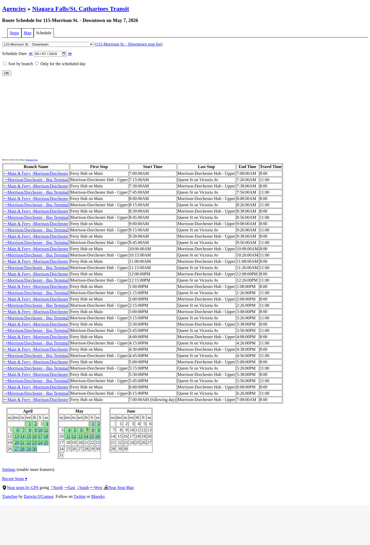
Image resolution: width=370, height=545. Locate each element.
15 (29, 437)
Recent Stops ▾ (14, 479)
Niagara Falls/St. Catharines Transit (80, 8)
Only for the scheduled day (60, 64)
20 (16, 443)
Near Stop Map (119, 488)
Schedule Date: (37, 54)
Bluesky (98, 497)
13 (16, 437)
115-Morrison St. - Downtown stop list (128, 44)
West (96, 488)
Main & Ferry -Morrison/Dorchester (35, 174)
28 (22, 449)
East (69, 488)
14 (22, 437)
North (56, 488)
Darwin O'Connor (39, 497)
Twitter (80, 497)
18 (46, 437)
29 (29, 449)
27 (16, 449)
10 (40, 430)
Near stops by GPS (20, 488)
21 (22, 443)
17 (40, 437)
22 (29, 443)
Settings (9, 470)
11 (46, 430)
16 (34, 437)
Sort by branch (18, 64)
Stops (14, 33)
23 (34, 443)
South (82, 488)
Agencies (14, 8)
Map (27, 33)
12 (74, 437)
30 (34, 449)
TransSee (10, 497)
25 (46, 443)
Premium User (32, 160)
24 (40, 443)
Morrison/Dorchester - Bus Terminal (36, 180)
